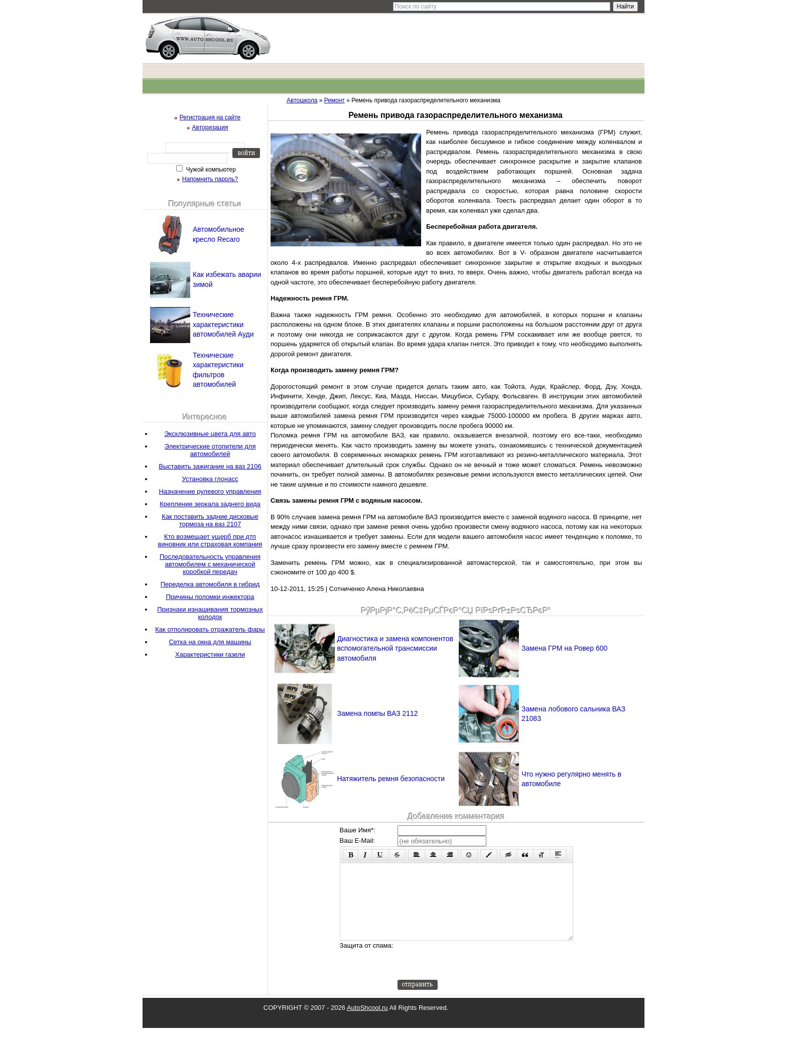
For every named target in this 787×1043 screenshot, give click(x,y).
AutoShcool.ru (367, 1022)
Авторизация (210, 127)
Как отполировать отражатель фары (210, 629)
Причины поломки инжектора (210, 597)
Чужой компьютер (210, 169)
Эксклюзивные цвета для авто (210, 433)
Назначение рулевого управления (210, 491)
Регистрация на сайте (210, 117)
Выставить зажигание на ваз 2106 (210, 466)
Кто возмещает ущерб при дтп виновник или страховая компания (210, 540)
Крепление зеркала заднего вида (210, 504)
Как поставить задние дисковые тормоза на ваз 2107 (210, 520)
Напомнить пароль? (210, 179)
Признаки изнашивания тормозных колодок (210, 613)
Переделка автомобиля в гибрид (210, 584)
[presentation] (474, 975)
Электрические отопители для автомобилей (210, 450)
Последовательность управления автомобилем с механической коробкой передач (210, 564)
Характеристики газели (210, 654)
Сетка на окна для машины (210, 642)
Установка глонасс (210, 479)
